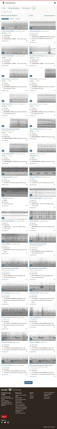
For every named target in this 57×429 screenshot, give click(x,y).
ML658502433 (5, 65)
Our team (32, 396)
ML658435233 (5, 279)
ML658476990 (33, 184)
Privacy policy (47, 397)
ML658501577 (33, 90)
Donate (4, 416)
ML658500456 (33, 163)
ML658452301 (5, 230)
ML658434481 (33, 327)
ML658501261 (33, 115)
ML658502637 (33, 42)
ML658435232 (33, 255)
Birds (3, 8)
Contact (31, 398)
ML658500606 (33, 138)
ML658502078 (33, 65)
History (31, 395)
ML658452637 (33, 207)
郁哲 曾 (5, 179)
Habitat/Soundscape (13, 8)
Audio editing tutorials (20, 405)
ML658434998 (5, 304)
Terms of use (46, 398)
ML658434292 (33, 351)
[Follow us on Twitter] (5, 422)
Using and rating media (20, 399)
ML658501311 (5, 115)
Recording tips (18, 397)
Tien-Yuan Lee (34, 247)
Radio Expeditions (5, 400)
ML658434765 (33, 304)
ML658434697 (5, 329)
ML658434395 (5, 351)
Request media (18, 400)
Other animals (26, 8)
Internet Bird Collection (6, 402)
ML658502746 (5, 41)
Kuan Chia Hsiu (34, 33)
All (33, 8)
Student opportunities (20, 413)
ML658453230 (5, 205)
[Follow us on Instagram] (8, 422)
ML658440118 (33, 230)
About (31, 393)
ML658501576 (5, 90)
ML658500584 (5, 163)
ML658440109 (5, 253)
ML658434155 (5, 374)
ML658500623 (5, 140)
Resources (18, 393)
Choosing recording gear (21, 408)
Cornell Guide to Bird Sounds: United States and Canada (7, 398)
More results (28, 382)
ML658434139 (33, 376)
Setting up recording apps (21, 407)
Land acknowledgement (49, 392)
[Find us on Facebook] (2, 422)
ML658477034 (5, 184)
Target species (18, 402)
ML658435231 (33, 279)
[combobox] (16, 11)
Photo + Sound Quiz (19, 404)
